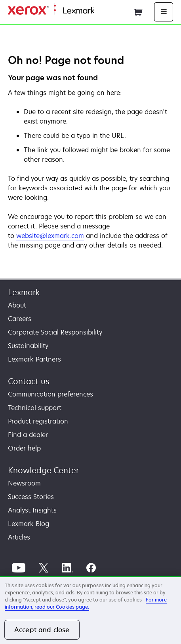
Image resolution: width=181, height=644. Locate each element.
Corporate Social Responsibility (55, 332)
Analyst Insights (32, 510)
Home (102, 11)
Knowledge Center (43, 470)
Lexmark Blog (28, 523)
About (17, 305)
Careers (19, 318)
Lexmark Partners (34, 359)
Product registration (38, 421)
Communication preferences (50, 394)
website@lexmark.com (50, 235)
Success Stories (31, 496)
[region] (90, 610)
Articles (19, 537)
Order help (24, 448)
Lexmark (24, 292)
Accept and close (42, 629)
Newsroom (24, 483)
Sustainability (28, 345)
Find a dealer (28, 434)
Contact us (29, 381)
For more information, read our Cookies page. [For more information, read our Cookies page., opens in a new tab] (86, 603)
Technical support (34, 407)
